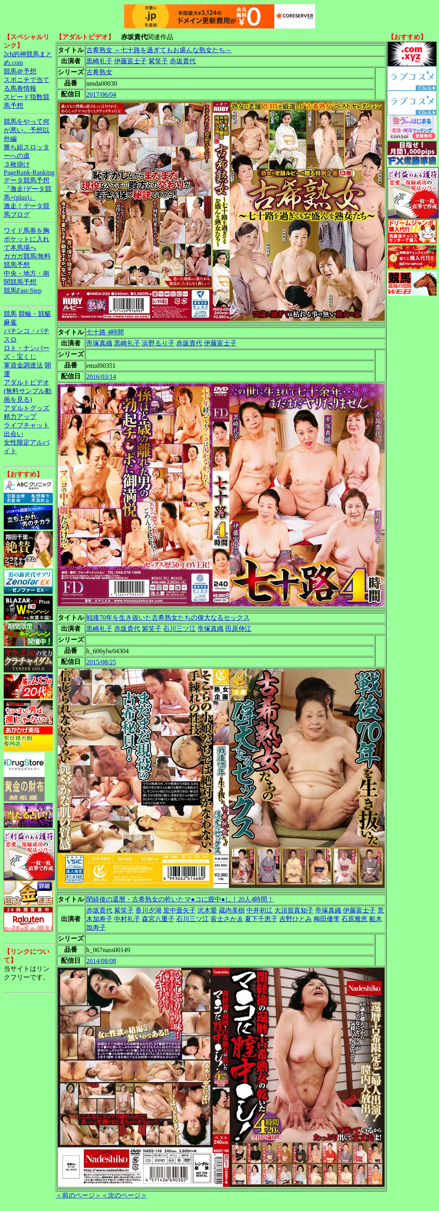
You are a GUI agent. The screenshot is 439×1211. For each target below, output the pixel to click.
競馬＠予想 (20, 71)
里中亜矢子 (179, 910)
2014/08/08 (101, 960)
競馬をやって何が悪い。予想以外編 (26, 130)
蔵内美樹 (232, 910)
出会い (13, 433)
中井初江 (259, 910)
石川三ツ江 (179, 628)
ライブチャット (26, 425)
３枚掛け (17, 164)
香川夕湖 (148, 910)
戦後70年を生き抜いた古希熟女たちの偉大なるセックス (168, 617)
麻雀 (10, 322)
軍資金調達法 (23, 365)
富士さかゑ (227, 918)
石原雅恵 (354, 918)
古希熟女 (99, 72)
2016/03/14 (101, 376)
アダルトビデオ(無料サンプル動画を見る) (28, 391)
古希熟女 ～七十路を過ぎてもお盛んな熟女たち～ (159, 50)
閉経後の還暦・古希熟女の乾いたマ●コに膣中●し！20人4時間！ (180, 899)
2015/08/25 (101, 662)
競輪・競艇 (34, 313)
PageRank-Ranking (29, 172)
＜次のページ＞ (124, 1195)
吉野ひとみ (295, 918)
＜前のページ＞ (78, 1195)
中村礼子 (127, 918)
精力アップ (20, 416)
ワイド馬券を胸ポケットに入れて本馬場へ (26, 239)
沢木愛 (207, 910)
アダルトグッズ (26, 408)
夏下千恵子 (261, 918)
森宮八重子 (158, 918)
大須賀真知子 (294, 910)
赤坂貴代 (183, 61)
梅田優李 (327, 918)
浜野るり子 (158, 343)
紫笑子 (158, 61)
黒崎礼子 (99, 61)
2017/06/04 (101, 94)
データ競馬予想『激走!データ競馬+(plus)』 (28, 189)
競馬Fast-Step (22, 290)
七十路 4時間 (105, 332)
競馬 (10, 313)
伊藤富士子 (130, 61)
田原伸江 (238, 628)
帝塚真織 (99, 343)
